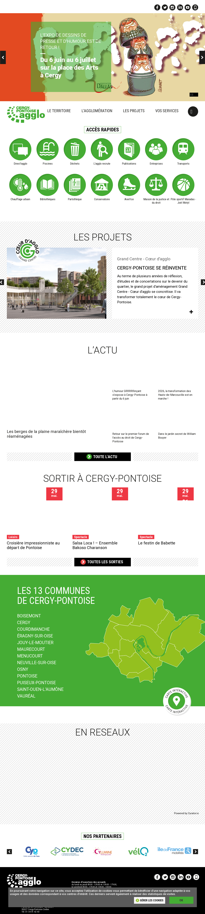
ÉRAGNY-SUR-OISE (35, 635)
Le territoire (59, 111)
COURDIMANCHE (33, 629)
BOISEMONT (29, 615)
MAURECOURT (31, 649)
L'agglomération (97, 111)
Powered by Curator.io (186, 813)
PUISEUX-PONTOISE (36, 682)
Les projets (134, 111)
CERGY (23, 622)
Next (195, 854)
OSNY (22, 669)
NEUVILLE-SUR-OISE (36, 662)
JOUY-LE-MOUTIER (35, 642)
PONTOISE (27, 676)
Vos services (166, 111)
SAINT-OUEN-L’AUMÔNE (40, 689)
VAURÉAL (26, 696)
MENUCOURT (30, 656)
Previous (9, 854)
